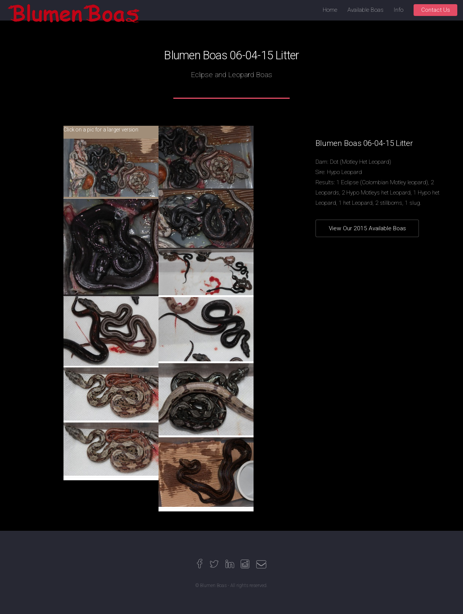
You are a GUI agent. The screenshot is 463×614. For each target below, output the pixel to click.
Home (330, 9)
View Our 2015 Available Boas (367, 228)
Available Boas (365, 9)
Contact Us (435, 9)
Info (398, 9)
